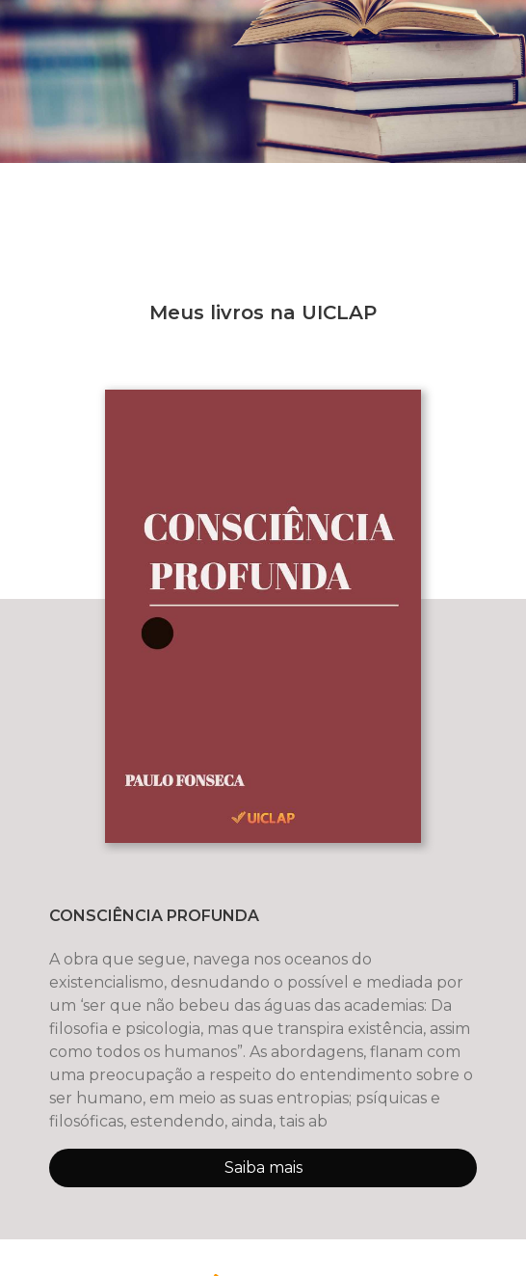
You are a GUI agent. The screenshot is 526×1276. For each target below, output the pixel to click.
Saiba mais (263, 1167)
